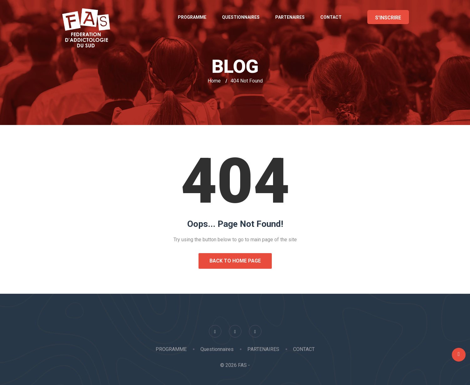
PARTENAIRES (290, 17)
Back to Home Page (235, 261)
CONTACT (331, 17)
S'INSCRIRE (388, 18)
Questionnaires (241, 17)
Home (214, 81)
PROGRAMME (192, 17)
